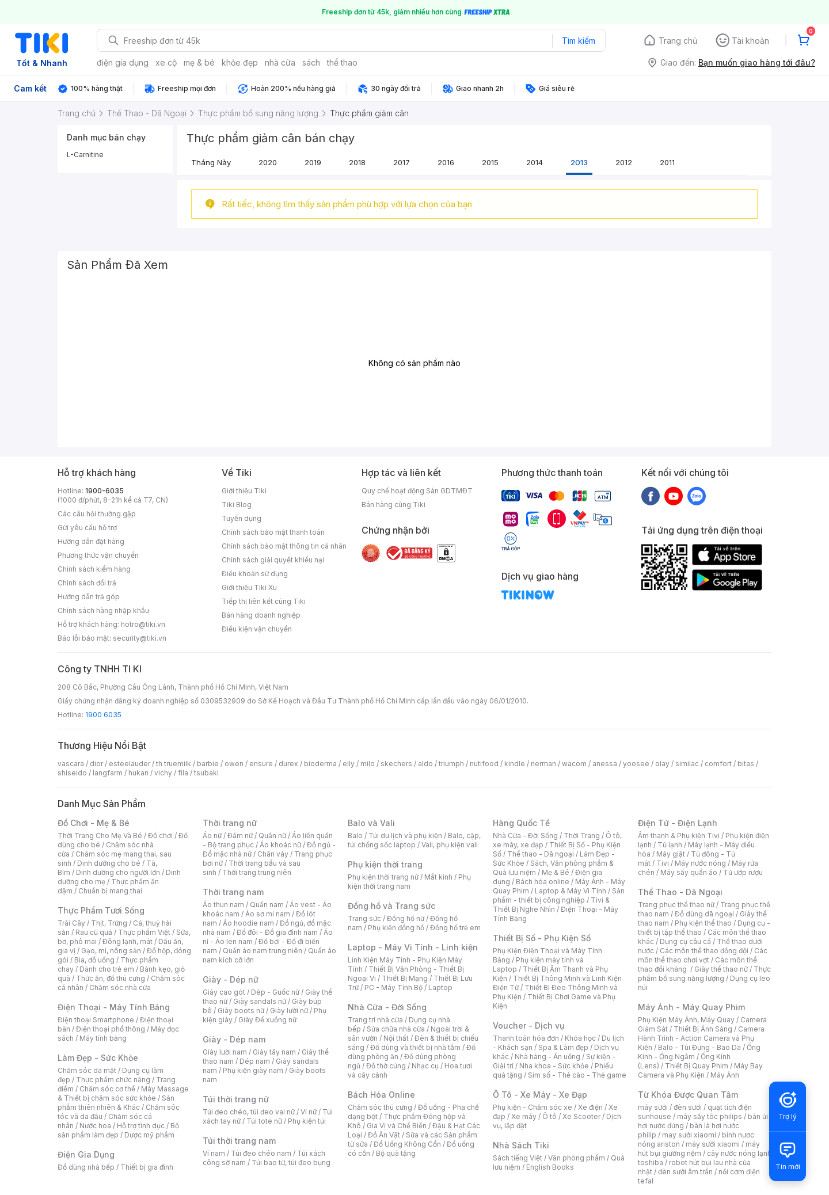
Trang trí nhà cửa (375, 1019)
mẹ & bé (199, 62)
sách (311, 62)
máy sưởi (653, 1107)
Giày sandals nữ (259, 1001)
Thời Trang (582, 835)
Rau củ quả (93, 932)
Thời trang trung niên (256, 872)
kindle (514, 763)
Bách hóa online (542, 881)
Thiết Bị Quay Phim (696, 1065)
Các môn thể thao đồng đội (704, 950)
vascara (71, 763)
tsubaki (206, 772)
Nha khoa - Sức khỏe (554, 1065)
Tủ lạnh (669, 844)
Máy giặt (670, 854)
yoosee (636, 763)
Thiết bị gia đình (146, 1167)
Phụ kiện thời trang (385, 864)
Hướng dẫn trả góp (89, 596)
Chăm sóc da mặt (87, 1070)
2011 (667, 162)
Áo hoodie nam (248, 923)
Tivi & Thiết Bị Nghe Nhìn (551, 905)
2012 (623, 162)
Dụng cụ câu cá (685, 941)
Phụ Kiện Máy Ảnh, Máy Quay (686, 1019)
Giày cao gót (224, 992)
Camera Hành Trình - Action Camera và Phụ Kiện (701, 1038)
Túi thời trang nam (239, 1140)
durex (288, 763)
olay (662, 763)
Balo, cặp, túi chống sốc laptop (414, 840)
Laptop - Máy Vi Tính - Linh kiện (413, 947)
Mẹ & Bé (555, 872)
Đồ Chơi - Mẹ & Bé (94, 823)
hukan (138, 772)
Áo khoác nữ (280, 844)
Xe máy (524, 1116)
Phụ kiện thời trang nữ (383, 877)
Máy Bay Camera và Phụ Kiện (700, 1070)
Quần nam (267, 904)
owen (234, 763)
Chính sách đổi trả (87, 583)
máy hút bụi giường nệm (699, 1149)
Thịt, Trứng (109, 923)
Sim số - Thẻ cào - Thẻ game (577, 1075)
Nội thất (396, 1038)
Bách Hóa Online (381, 1094)
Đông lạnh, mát (127, 941)
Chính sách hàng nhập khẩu (103, 610)
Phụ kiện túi (307, 1121)
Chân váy (272, 854)
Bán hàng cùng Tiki (393, 504)
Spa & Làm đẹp (563, 1047)
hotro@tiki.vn (143, 624)
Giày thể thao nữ (721, 969)
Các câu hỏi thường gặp (97, 513)
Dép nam (254, 1061)
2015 (490, 162)
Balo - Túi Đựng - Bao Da (699, 1047)
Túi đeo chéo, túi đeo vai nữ (249, 1112)
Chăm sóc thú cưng (380, 1107)
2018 (357, 162)
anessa (604, 763)
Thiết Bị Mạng (405, 978)
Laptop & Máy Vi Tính (570, 890)
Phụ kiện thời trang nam (409, 881)
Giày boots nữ (241, 1010)
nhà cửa (280, 62)
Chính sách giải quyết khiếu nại (273, 559)
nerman (543, 763)
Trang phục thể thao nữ (676, 904)
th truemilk (173, 763)
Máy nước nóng (700, 863)
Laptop (440, 987)
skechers (396, 763)
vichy (163, 772)
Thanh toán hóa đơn (526, 1038)
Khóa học (580, 1038)
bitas (745, 763)
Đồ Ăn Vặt (384, 1135)
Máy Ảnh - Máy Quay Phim (691, 1007)
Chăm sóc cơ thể (107, 1088)
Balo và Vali (371, 823)
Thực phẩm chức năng (113, 1079)
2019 (313, 162)
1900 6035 (103, 714)
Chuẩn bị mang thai (110, 890)
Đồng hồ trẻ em (455, 927)
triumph (451, 763)
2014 (534, 162)
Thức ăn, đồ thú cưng (110, 978)
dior (96, 763)
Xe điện (590, 1107)
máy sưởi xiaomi (713, 1144)
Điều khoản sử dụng (255, 573)
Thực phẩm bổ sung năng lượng (704, 974)
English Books (550, 1167)
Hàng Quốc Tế (521, 823)
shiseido (72, 772)
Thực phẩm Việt (144, 932)
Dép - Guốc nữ (275, 992)
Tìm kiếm (578, 40)
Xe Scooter (581, 1116)
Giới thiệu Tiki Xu (249, 587)
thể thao (342, 62)
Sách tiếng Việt (517, 1158)
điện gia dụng (123, 62)
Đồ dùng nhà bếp (86, 1167)
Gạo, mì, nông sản (111, 950)
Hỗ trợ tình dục (141, 1125)
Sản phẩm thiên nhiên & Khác (116, 1103)
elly (349, 763)
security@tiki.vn (139, 638)
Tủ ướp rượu (743, 872)
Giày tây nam (274, 1052)
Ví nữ (309, 1112)
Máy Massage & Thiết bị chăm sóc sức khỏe (123, 1093)
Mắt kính (438, 877)
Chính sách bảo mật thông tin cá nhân (284, 546)
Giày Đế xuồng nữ (267, 1019)
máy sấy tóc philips (709, 1116)
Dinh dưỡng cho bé (108, 863)
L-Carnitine (85, 154)
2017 (401, 162)
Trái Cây (71, 923)
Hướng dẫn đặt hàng (91, 541)
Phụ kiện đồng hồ (396, 927)
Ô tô (549, 1116)
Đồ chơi (160, 835)
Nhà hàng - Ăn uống (547, 1056)
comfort (718, 763)
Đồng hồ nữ (405, 918)
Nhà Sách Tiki (521, 1145)
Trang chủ (678, 40)
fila (183, 772)
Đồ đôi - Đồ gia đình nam (277, 932)
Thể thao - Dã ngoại (540, 854)
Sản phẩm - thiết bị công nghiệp (559, 895)
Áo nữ (212, 835)
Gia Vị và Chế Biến (397, 1125)
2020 (267, 162)
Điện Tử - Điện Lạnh (677, 823)
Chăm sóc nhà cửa (120, 987)
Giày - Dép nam (234, 1039)
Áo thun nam (223, 904)
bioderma (320, 763)
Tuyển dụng (241, 518)
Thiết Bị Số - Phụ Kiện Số (542, 938)
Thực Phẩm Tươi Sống (101, 910)
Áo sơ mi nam (267, 913)
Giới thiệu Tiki (244, 490)
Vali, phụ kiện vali (449, 844)
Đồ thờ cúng (386, 1065)
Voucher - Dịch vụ (528, 1025)
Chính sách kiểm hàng (94, 569)
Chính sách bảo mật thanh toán (273, 532)
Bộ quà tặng (396, 1153)
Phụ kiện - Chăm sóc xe (532, 1107)
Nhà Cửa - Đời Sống (387, 1007)
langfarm (108, 772)
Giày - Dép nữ (230, 979)
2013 (579, 162)
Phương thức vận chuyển (98, 555)
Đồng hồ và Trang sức (391, 906)
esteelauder (129, 763)
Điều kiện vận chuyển (257, 629)
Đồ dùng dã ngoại (704, 913)
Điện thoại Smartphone (96, 1019)
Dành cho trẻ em (106, 969)
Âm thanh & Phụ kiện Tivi (679, 835)
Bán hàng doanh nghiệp (261, 615)
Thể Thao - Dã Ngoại (680, 892)
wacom (574, 763)
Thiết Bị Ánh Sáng (703, 1029)
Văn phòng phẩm (576, 1158)
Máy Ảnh (724, 1075)
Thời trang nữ (230, 823)
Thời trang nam (233, 892)
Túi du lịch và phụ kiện (405, 835)
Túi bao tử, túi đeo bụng (291, 1162)
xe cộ (166, 62)
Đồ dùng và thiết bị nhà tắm (415, 1047)
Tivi (662, 863)
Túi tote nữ (264, 1121)
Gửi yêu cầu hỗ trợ (87, 527)
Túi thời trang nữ (236, 1099)
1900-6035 (104, 490)
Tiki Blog (237, 504)
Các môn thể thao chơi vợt (702, 955)
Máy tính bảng (103, 1038)
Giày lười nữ (289, 1010)
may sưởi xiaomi (689, 1135)
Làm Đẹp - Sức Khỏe (98, 1058)
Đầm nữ (240, 835)
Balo (355, 835)
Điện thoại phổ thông (110, 1029)
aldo (425, 763)
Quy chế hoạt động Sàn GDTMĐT (417, 490)
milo (367, 763)
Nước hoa (95, 1125)
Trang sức (364, 918)
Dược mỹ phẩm (149, 1135)
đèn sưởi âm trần (685, 1171)
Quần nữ (272, 835)
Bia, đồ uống (94, 960)
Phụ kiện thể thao (703, 923)
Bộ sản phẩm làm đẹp (118, 1130)
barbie (208, 763)
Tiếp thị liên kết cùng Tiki (264, 601)
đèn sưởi (688, 1107)
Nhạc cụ (425, 1065)
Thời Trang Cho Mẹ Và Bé (100, 835)
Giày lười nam (225, 1052)
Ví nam (214, 1153)
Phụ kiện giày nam (253, 1070)
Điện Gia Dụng (86, 1154)
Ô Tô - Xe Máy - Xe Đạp (540, 1094)
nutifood (484, 763)
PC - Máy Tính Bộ (393, 987)
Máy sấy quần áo (688, 872)
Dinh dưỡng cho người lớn (118, 872)
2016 (446, 162)
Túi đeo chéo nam (261, 1153)
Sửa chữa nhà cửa (396, 1029)
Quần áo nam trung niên (262, 950)
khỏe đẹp (240, 62)
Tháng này (211, 162)
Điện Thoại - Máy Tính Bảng (114, 1007)
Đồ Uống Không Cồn (407, 1144)
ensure (261, 763)
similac (687, 763)
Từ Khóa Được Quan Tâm (688, 1094)
